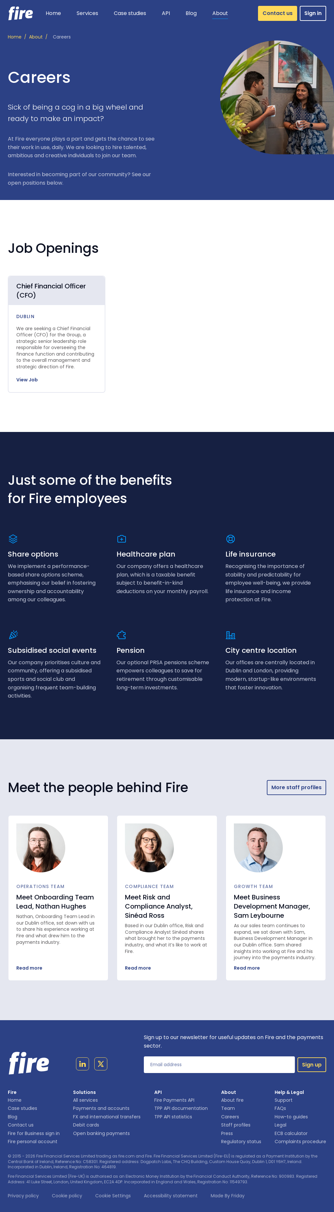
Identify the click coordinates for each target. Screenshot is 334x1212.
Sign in (313, 13)
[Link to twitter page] (100, 1065)
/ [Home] (17, 37)
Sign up (312, 1064)
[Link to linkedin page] (82, 1065)
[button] (87, 13)
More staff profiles (296, 787)
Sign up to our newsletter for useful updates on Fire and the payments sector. (233, 1042)
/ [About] (38, 37)
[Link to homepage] (21, 13)
